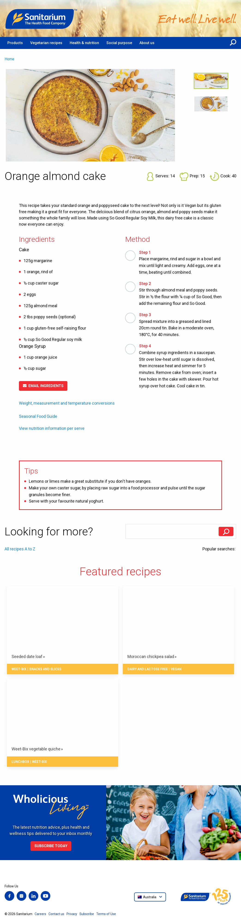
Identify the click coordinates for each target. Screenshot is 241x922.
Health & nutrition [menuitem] (84, 43)
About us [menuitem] (146, 43)
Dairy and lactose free (147, 669)
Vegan (176, 669)
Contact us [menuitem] (56, 914)
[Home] (41, 18)
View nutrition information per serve (51, 428)
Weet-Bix (19, 669)
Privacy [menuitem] (71, 914)
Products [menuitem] (15, 43)
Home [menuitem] (9, 59)
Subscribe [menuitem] (86, 914)
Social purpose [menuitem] (119, 43)
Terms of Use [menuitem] (106, 914)
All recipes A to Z (20, 548)
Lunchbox (20, 762)
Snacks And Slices (45, 669)
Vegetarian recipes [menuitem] (46, 43)
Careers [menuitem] (40, 914)
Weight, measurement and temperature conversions (67, 403)
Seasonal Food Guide (38, 416)
